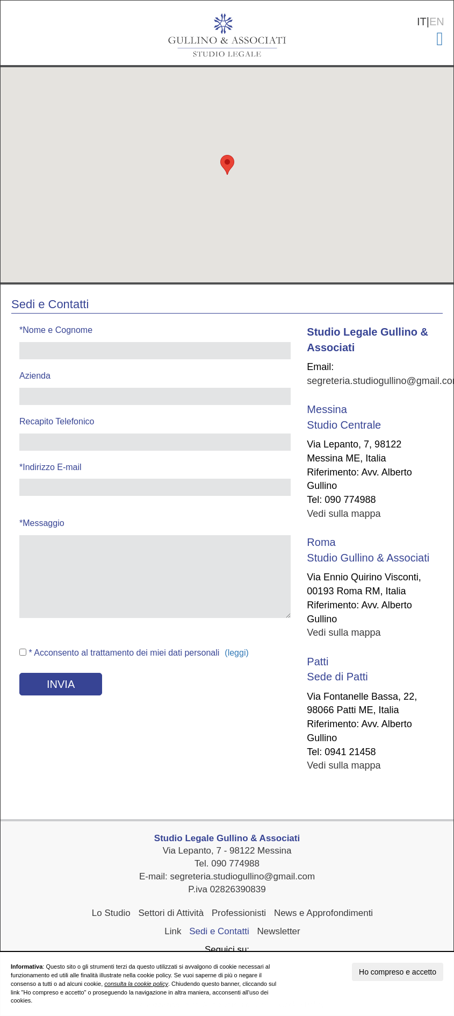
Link (172, 931)
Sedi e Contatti (219, 931)
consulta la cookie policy (136, 984)
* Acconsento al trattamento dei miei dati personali (119, 652)
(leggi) (236, 652)
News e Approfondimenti (323, 913)
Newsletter (278, 931)
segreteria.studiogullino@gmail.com (242, 876)
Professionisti (239, 913)
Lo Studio (111, 913)
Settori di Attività (171, 913)
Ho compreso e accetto (397, 972)
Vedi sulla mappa (343, 513)
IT (422, 21)
